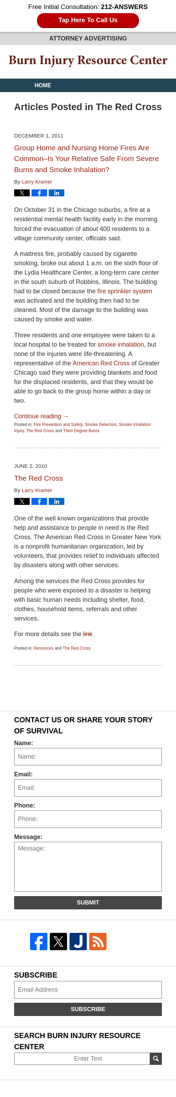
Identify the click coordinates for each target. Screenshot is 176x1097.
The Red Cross (40, 430)
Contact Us (53, 126)
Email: (23, 773)
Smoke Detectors (101, 424)
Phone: (24, 805)
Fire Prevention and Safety (58, 424)
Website (47, 99)
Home (43, 85)
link (87, 633)
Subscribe (88, 1009)
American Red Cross (101, 362)
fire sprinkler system (125, 290)
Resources (43, 647)
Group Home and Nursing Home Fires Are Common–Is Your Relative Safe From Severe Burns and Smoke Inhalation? (86, 158)
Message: (28, 836)
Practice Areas (59, 112)
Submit (88, 902)
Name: (23, 742)
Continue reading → (42, 416)
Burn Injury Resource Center (88, 61)
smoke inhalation (121, 344)
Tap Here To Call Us (88, 20)
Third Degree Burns (81, 430)
